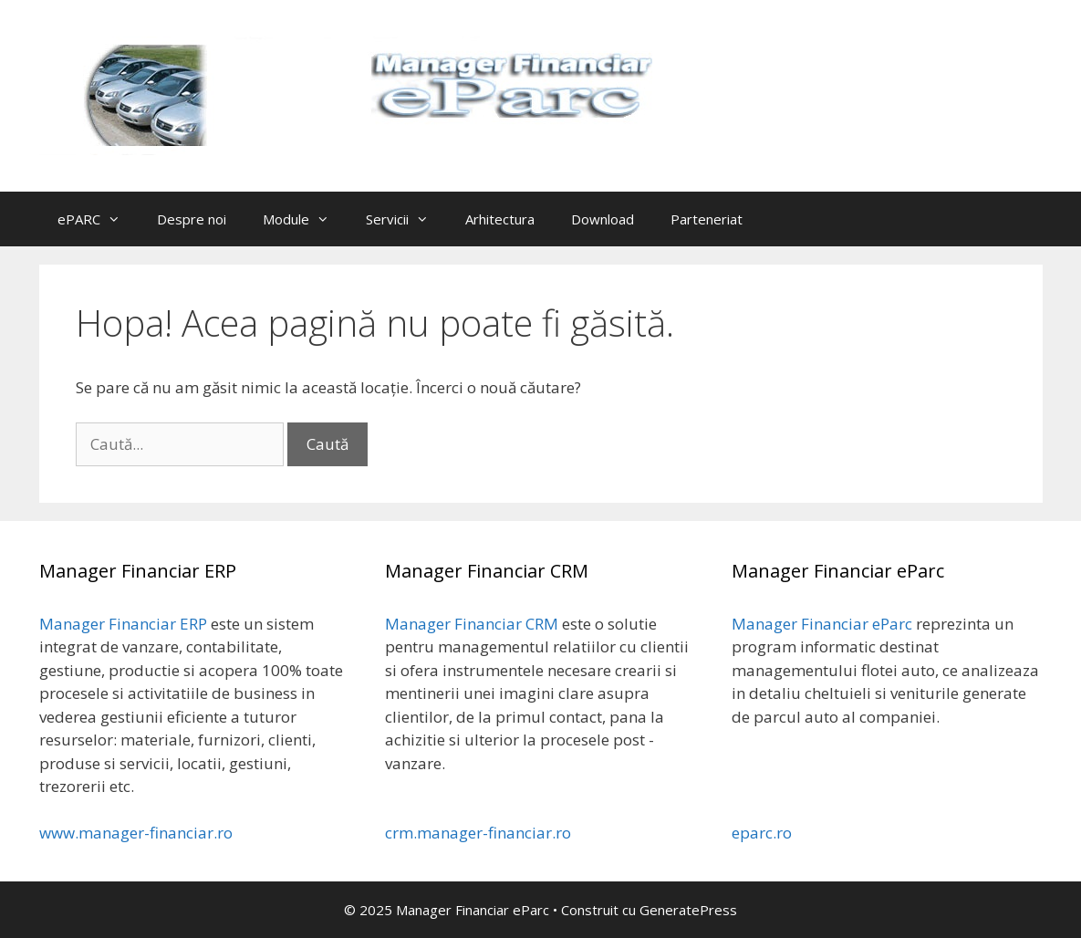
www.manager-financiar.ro (136, 832)
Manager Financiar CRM (471, 623)
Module (305, 219)
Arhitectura (500, 219)
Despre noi (191, 219)
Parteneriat (706, 219)
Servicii (406, 219)
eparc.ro (762, 832)
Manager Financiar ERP (123, 623)
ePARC (98, 219)
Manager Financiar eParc (822, 623)
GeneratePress (688, 910)
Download (602, 219)
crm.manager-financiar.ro (478, 832)
